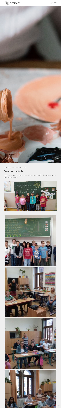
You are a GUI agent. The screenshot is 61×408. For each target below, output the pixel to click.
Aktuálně (14, 167)
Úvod (5, 167)
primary (9, 167)
